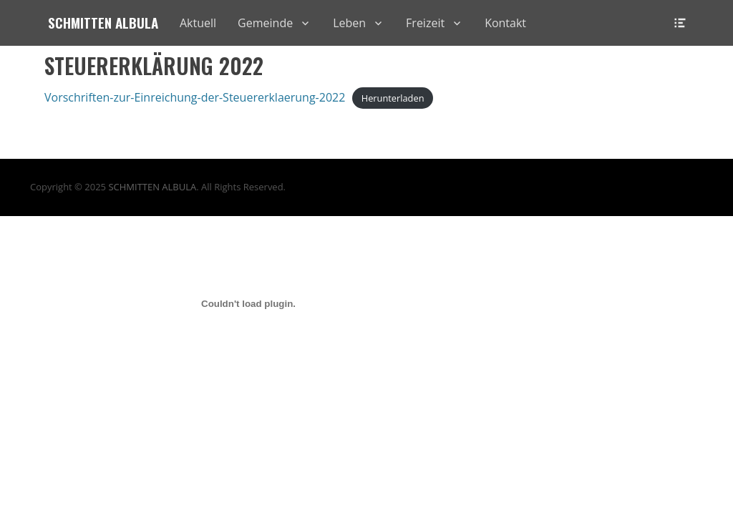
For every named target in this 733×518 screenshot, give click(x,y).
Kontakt (505, 23)
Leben (349, 23)
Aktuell (198, 23)
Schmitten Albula (103, 22)
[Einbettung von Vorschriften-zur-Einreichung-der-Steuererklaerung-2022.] (248, 303)
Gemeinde (265, 23)
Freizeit (425, 23)
